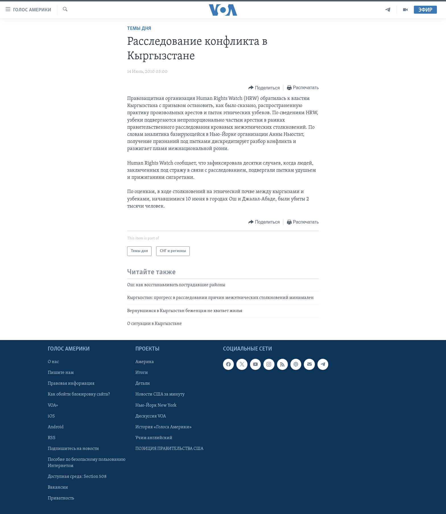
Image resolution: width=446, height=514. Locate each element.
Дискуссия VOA (150, 416)
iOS (51, 416)
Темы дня (139, 28)
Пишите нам (61, 372)
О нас (53, 362)
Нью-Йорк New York (155, 405)
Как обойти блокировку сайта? (79, 394)
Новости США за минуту (160, 394)
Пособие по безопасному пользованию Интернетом (86, 462)
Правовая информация (71, 383)
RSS (51, 437)
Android (56, 427)
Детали (142, 383)
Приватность (61, 498)
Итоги (141, 372)
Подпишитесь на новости (73, 448)
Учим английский (153, 437)
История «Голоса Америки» (163, 427)
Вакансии (58, 487)
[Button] (264, 88)
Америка (144, 362)
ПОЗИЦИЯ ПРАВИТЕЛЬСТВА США (169, 448)
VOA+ (53, 405)
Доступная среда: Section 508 (77, 476)
